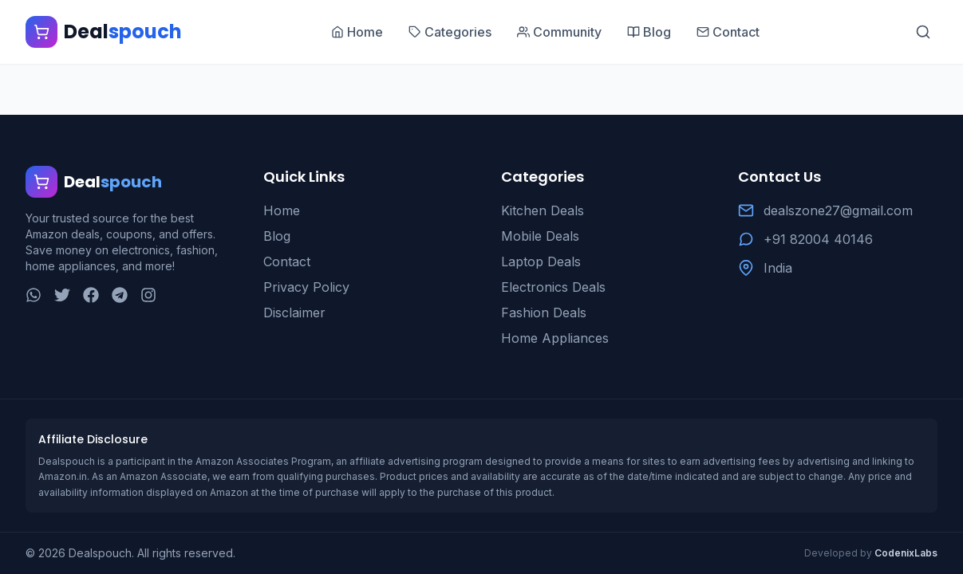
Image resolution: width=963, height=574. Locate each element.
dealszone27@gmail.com (838, 210)
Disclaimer (294, 312)
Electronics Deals (553, 287)
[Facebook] (91, 295)
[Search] (923, 32)
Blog (276, 236)
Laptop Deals (541, 261)
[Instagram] (148, 295)
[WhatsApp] (33, 295)
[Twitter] (62, 295)
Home (281, 210)
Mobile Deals (540, 236)
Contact (286, 261)
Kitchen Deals (542, 210)
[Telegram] (120, 295)
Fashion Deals (543, 312)
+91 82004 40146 (818, 239)
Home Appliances (555, 338)
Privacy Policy (306, 287)
